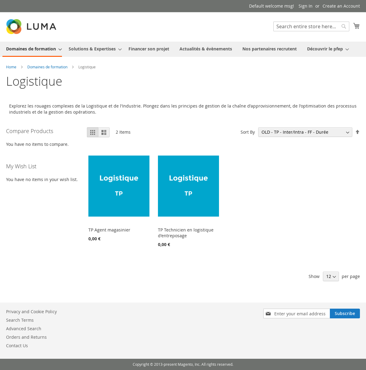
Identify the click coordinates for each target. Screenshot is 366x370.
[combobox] (311, 26)
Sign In (306, 6)
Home (11, 66)
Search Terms (20, 320)
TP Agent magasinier (109, 230)
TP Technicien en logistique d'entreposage (186, 232)
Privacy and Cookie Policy (31, 311)
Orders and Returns (26, 337)
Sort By (248, 132)
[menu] (183, 49)
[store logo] (32, 26)
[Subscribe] (345, 313)
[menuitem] (32, 49)
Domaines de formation (47, 66)
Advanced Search (23, 328)
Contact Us (17, 345)
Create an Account (341, 6)
